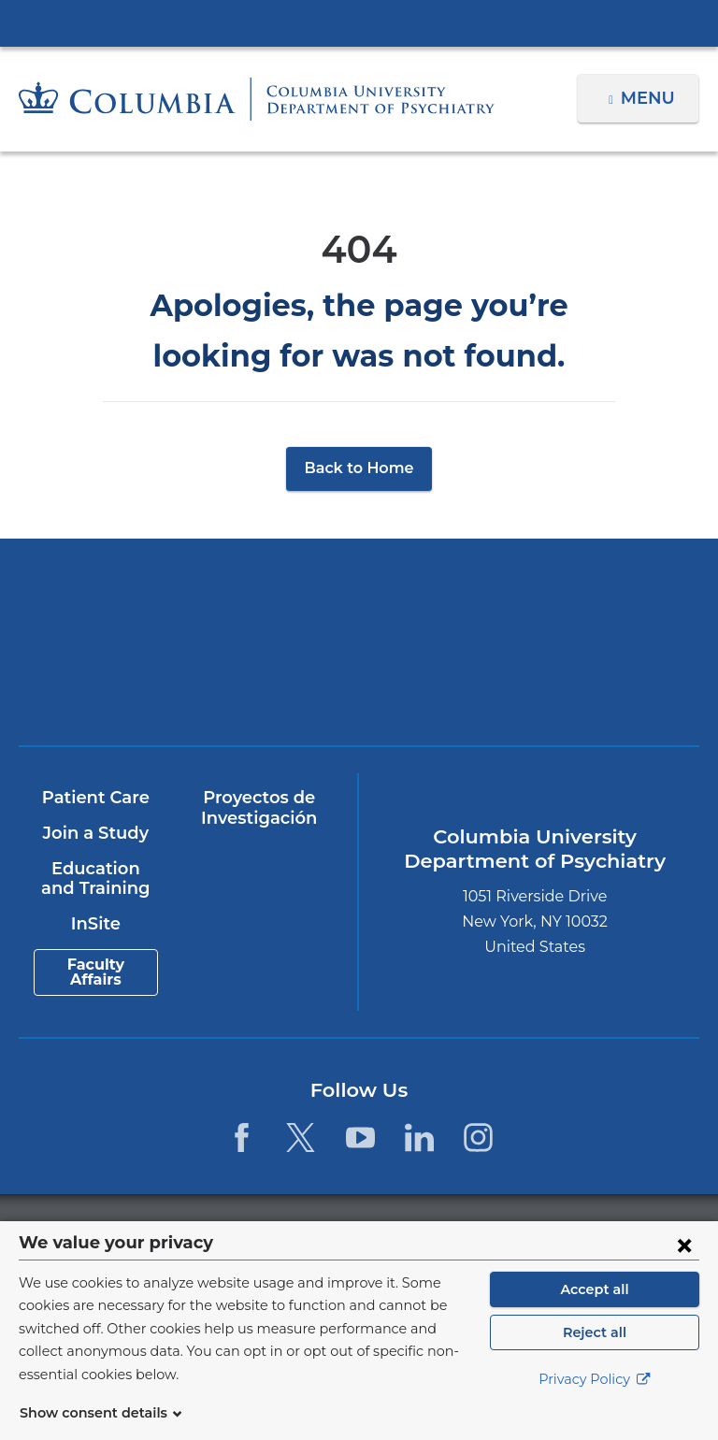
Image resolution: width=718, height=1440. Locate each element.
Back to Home (359, 468)
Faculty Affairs (95, 973)
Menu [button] (650, 98)
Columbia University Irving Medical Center (359, 22)
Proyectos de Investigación (258, 808)
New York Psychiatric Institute (190, 684)
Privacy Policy (594, 1402)
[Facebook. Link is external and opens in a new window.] (241, 1137)
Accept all (594, 1311)
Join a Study (95, 833)
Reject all (594, 1354)
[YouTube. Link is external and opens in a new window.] (360, 1137)
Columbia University (396, 1231)
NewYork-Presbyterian (528, 610)
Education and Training (95, 879)
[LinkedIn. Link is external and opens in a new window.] (419, 1137)
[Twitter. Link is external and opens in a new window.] (300, 1137)
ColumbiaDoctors (528, 677)
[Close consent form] (684, 1267)
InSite (95, 923)
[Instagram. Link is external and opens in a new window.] (478, 1137)
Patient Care (95, 798)
